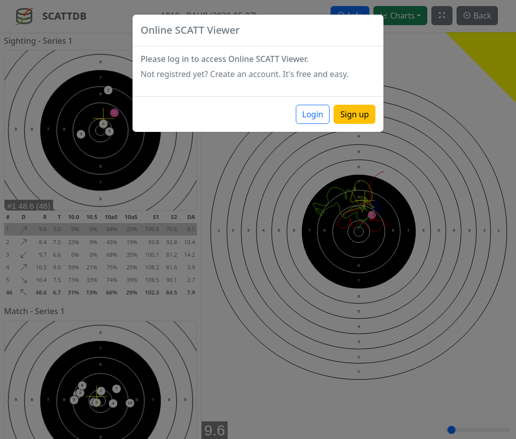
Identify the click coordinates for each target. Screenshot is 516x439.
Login (313, 114)
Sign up (354, 114)
